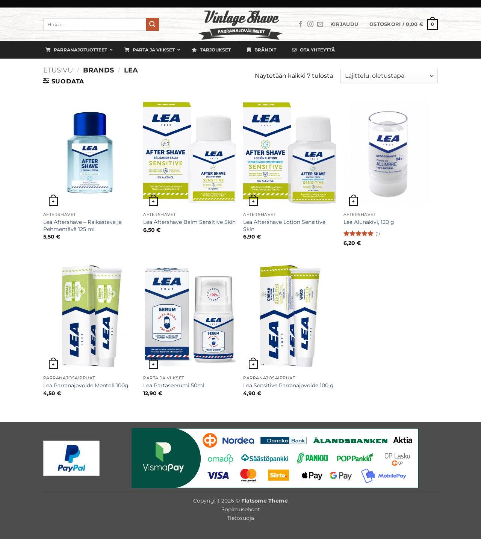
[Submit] (152, 24)
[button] (344, 24)
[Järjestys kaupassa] (389, 76)
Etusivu (58, 70)
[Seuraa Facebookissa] (301, 24)
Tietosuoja (240, 518)
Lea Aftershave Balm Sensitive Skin (189, 222)
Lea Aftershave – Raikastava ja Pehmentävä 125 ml (82, 226)
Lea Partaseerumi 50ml (173, 385)
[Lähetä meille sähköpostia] (320, 24)
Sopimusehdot (240, 509)
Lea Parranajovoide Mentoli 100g (86, 385)
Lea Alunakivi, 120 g (368, 222)
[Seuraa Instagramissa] (310, 24)
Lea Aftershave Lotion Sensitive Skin (284, 226)
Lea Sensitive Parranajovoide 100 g (288, 385)
